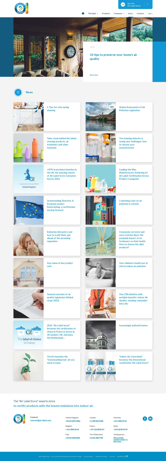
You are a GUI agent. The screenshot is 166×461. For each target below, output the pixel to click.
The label (92, 13)
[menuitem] (150, 12)
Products (106, 13)
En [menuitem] (149, 14)
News (130, 13)
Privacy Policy (88, 456)
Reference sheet (101, 456)
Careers (112, 456)
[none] (150, 12)
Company (118, 13)
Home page (83, 14)
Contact (140, 13)
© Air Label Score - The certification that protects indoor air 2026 (60, 456)
